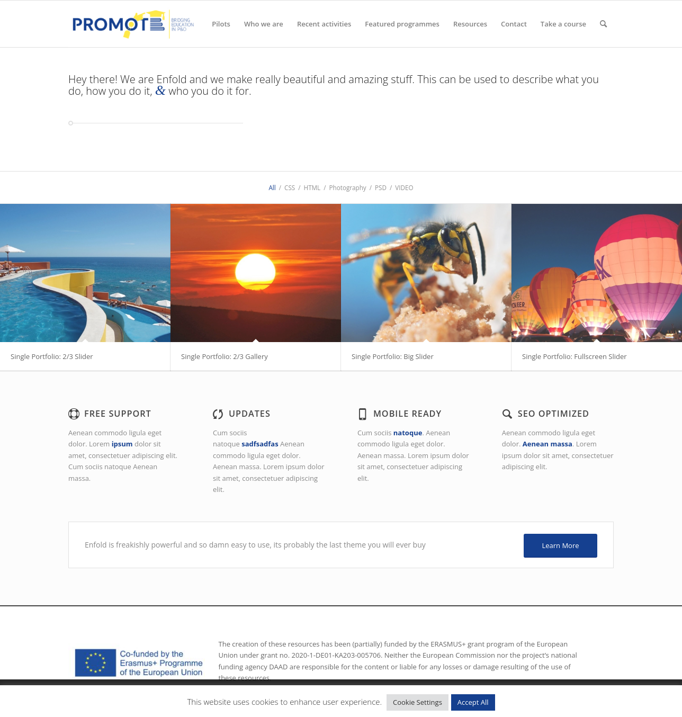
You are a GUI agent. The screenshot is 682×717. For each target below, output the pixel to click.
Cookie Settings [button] (417, 702)
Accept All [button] (473, 702)
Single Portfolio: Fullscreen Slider (574, 356)
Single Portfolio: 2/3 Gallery (224, 356)
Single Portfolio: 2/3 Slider (52, 356)
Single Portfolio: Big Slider (393, 356)
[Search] (603, 24)
